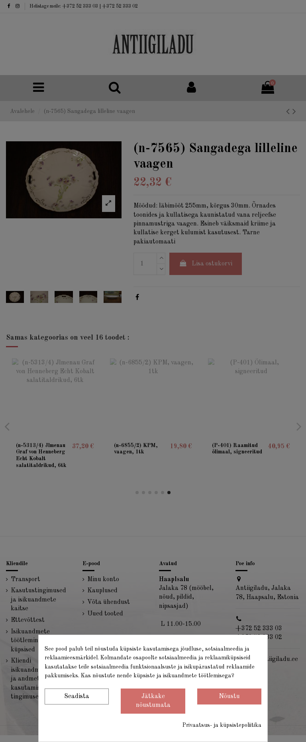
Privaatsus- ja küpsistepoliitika (221, 725)
